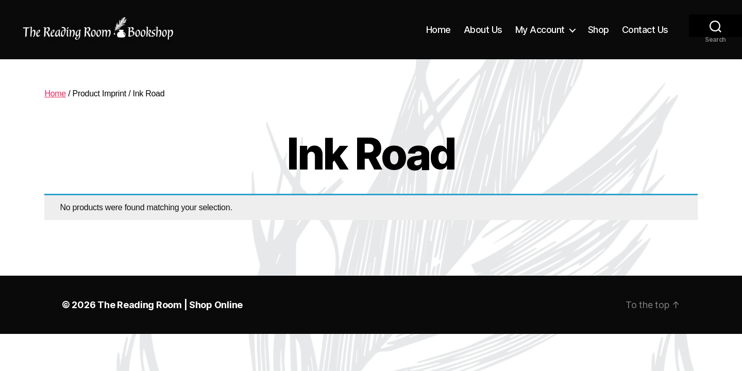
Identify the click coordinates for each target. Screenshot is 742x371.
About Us (483, 29)
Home (438, 29)
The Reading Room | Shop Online (170, 304)
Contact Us (645, 29)
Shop (598, 29)
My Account (540, 29)
